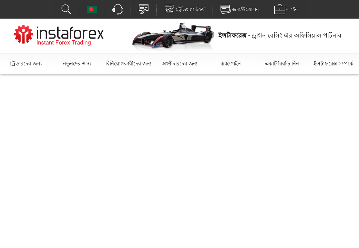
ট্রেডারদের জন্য (25, 63)
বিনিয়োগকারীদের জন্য (128, 63)
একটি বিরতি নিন (282, 63)
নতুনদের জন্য (77, 63)
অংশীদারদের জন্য (179, 63)
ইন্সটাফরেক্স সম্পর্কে (333, 63)
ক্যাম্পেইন (230, 63)
